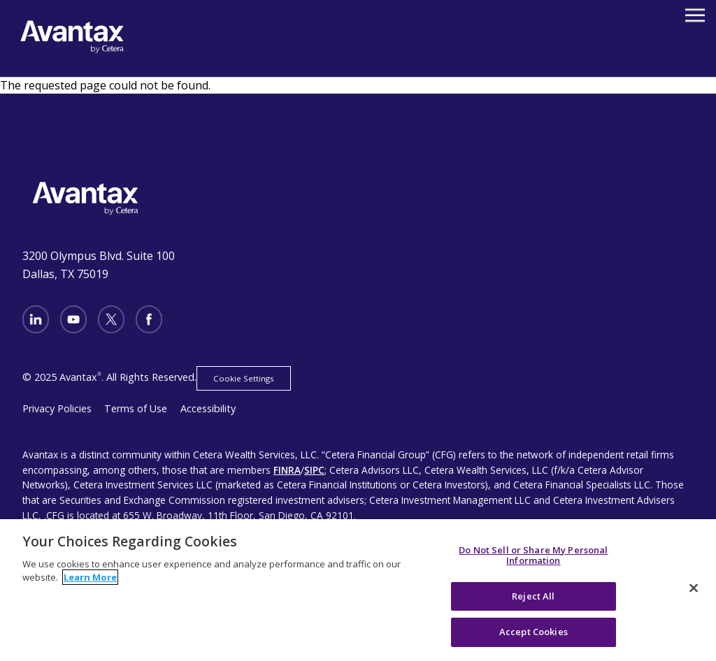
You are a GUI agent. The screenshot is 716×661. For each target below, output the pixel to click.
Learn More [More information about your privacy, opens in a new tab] (90, 577)
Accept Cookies (533, 631)
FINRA (287, 470)
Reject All (533, 596)
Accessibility (208, 408)
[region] (358, 590)
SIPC (314, 470)
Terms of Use (135, 408)
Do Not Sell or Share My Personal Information (533, 555)
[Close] (693, 588)
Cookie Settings (243, 378)
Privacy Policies (57, 408)
